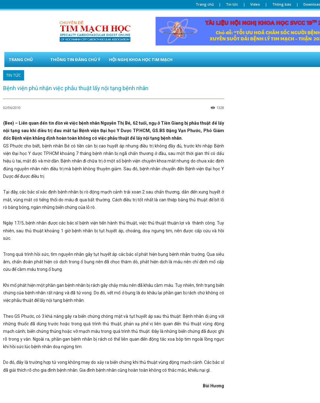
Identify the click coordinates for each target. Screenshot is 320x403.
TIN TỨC (13, 75)
